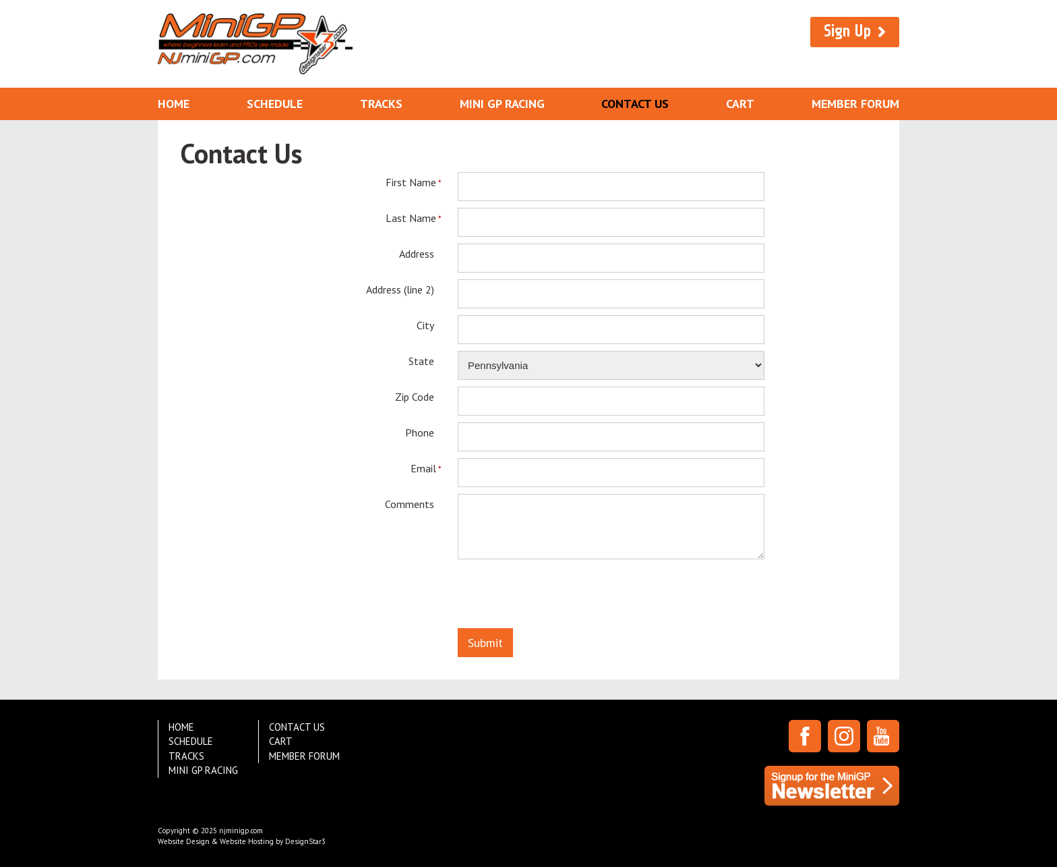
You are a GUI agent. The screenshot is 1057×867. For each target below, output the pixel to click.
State (421, 360)
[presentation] (560, 596)
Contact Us (635, 103)
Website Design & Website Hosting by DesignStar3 (242, 841)
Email (422, 468)
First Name (410, 182)
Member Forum (855, 103)
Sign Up (847, 31)
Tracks (381, 103)
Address (416, 253)
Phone (419, 432)
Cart (740, 103)
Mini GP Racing (502, 103)
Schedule (275, 103)
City (425, 324)
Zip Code (414, 396)
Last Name (410, 218)
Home (173, 103)
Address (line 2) (400, 289)
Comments (409, 503)
